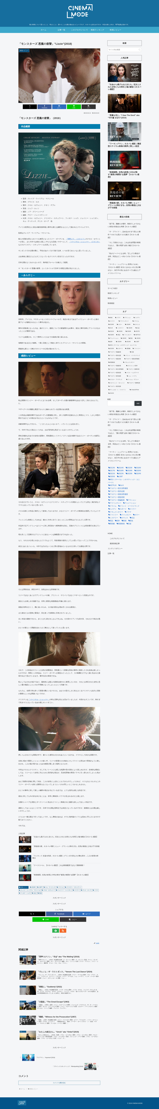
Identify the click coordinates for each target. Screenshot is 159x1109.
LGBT (39, 887)
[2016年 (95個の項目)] (129, 331)
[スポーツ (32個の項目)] (119, 348)
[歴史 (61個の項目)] (131, 338)
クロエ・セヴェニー (48, 890)
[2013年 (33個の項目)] (111, 348)
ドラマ (95, 890)
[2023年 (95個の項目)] (120, 331)
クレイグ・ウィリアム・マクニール (29, 890)
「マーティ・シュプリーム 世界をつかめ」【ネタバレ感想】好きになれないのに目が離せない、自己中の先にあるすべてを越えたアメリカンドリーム (124, 268)
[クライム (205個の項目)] (137, 321)
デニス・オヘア (86, 890)
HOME (110, 533)
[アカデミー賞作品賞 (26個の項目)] (115, 355)
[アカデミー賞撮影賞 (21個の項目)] (116, 365)
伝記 (34, 893)
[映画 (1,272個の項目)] (111, 317)
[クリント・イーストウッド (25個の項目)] (132, 355)
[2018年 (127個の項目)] (128, 324)
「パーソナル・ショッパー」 (38, 699)
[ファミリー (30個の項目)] (136, 348)
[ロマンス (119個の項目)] (137, 324)
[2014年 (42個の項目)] (128, 341)
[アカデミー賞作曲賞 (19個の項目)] (117, 376)
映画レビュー (23, 887)
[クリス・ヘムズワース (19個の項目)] (133, 372)
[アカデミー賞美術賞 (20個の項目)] (116, 372)
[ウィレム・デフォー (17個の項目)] (133, 379)
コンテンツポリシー (115, 548)
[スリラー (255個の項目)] (112, 321)
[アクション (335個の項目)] (127, 317)
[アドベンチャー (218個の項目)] (124, 321)
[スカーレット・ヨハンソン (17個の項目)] (117, 382)
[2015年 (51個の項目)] (137, 338)
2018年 (33, 887)
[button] (86, 106)
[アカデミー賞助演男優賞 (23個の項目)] (133, 358)
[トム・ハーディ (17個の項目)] (134, 376)
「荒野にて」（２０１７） (75, 239)
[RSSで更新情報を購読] (62, 931)
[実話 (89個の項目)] (118, 334)
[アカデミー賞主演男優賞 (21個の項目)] (117, 369)
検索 (109, 399)
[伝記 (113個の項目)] (138, 328)
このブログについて (117, 538)
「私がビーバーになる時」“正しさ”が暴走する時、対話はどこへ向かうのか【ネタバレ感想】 (124, 256)
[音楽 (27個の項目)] (135, 352)
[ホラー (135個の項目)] (120, 324)
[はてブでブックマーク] (59, 106)
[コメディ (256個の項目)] (137, 317)
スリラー (76, 890)
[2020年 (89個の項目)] (111, 334)
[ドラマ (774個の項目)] (118, 317)
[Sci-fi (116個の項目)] (111, 328)
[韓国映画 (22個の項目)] (115, 362)
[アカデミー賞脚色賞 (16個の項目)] (134, 382)
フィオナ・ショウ (24, 893)
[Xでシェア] (31, 106)
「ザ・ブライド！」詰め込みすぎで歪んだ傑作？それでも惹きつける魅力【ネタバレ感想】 (124, 234)
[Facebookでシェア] (45, 106)
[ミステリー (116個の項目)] (120, 328)
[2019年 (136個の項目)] (112, 324)
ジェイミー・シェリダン (63, 890)
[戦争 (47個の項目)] (111, 341)
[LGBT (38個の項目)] (137, 341)
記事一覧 (111, 553)
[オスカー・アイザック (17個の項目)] (116, 379)
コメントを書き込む (59, 1083)
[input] (124, 50)
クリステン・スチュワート (73, 887)
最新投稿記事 (115, 543)
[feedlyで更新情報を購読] (57, 931)
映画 (40, 893)
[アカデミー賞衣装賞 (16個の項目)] (125, 386)
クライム (60, 887)
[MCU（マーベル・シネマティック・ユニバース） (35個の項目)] (125, 345)
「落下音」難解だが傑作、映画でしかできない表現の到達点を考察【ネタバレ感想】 (124, 225)
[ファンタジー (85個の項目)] (127, 334)
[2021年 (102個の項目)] (112, 331)
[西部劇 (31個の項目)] (127, 348)
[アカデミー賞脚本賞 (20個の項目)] (134, 369)
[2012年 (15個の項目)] (125, 393)
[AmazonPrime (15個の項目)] (135, 389)
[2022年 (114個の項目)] (130, 328)
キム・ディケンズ (49, 887)
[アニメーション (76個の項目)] (114, 338)
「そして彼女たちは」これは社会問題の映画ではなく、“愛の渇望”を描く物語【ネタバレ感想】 (124, 245)
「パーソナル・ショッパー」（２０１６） (84, 242)
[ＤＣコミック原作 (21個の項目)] (133, 365)
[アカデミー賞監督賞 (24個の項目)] (115, 358)
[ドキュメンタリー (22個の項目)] (132, 362)
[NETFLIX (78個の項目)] (137, 334)
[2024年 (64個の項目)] (123, 338)
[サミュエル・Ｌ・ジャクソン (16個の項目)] (118, 389)
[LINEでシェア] (73, 106)
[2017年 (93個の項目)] (137, 331)
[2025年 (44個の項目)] (119, 341)
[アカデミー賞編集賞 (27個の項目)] (118, 352)
